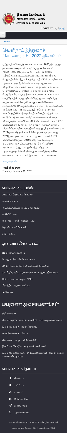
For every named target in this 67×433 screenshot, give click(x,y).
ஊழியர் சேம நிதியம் (13, 252)
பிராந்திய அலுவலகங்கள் (16, 285)
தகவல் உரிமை (10, 201)
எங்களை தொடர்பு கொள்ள (17, 194)
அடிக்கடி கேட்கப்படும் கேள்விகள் (21, 207)
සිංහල (54, 28)
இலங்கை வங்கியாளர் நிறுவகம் (19, 326)
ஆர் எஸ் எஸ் (18, 412)
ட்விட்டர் (15, 385)
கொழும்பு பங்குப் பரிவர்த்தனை (19, 339)
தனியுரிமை (8, 233)
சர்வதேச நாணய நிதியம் (15, 333)
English (45, 28)
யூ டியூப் (15, 392)
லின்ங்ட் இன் (18, 398)
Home (7, 41)
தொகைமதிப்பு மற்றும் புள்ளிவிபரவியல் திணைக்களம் (32, 320)
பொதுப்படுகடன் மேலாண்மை (19, 259)
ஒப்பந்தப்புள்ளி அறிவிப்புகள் (18, 220)
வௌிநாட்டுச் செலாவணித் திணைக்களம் (25, 265)
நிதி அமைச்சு (9, 313)
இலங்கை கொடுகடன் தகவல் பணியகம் (24, 346)
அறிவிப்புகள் (9, 214)
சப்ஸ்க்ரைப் (17, 405)
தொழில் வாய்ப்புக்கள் (14, 227)
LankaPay (7, 292)
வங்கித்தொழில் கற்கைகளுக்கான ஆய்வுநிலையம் (30, 272)
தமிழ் (62, 28)
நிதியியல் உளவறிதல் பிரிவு (17, 279)
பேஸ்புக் (15, 378)
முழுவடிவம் (10, 161)
